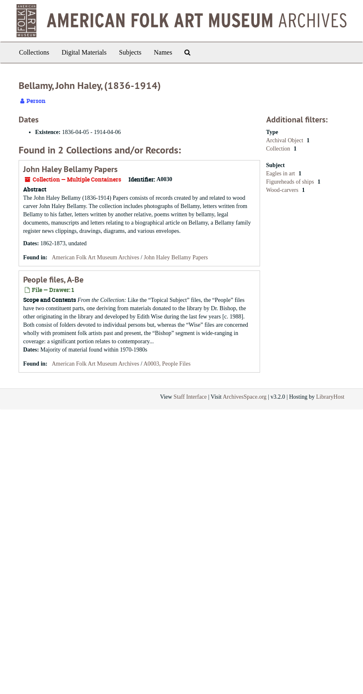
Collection (279, 149)
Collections (34, 52)
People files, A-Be (53, 279)
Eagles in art (281, 173)
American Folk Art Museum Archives (95, 257)
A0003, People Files (167, 364)
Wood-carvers (283, 190)
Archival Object (285, 140)
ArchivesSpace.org (245, 397)
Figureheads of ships (290, 182)
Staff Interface (190, 397)
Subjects (130, 52)
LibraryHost (330, 397)
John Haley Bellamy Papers (70, 169)
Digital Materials (84, 52)
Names (163, 52)
